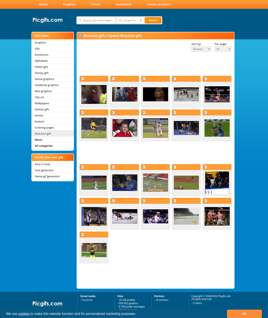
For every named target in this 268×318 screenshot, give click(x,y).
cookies (24, 313)
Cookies (197, 303)
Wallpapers (42, 103)
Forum (96, 4)
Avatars (39, 121)
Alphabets (41, 61)
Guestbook (124, 4)
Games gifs (42, 109)
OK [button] (244, 313)
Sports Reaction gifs (125, 35)
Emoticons (41, 55)
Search (153, 20)
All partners (162, 300)
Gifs (37, 48)
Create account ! (159, 4)
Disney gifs (42, 73)
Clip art (39, 97)
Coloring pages (44, 127)
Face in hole (42, 164)
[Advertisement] (155, 63)
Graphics (69, 4)
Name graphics (44, 79)
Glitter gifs (41, 67)
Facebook (87, 300)
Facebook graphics (47, 85)
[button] (137, 314)
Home (43, 4)
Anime (39, 115)
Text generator (44, 170)
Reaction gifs (43, 133)
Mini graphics (43, 91)
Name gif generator (47, 176)
